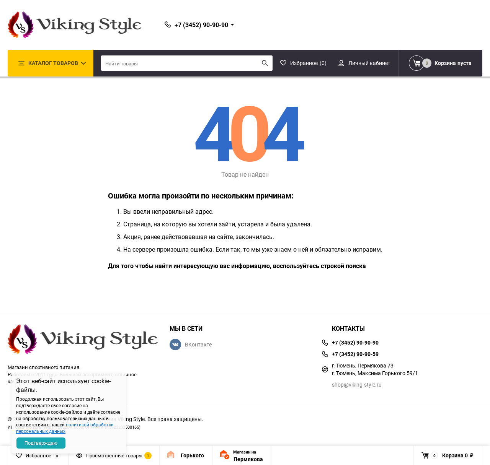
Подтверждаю (41, 442)
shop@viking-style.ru (357, 384)
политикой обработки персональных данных (65, 427)
